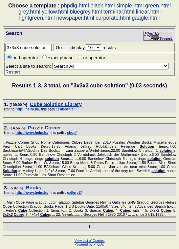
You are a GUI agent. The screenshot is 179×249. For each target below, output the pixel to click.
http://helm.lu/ (27, 109)
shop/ (71, 132)
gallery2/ (74, 192)
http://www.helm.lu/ (32, 132)
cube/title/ (66, 109)
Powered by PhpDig (89, 244)
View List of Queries (89, 241)
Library (56, 104)
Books (33, 187)
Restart (12, 72)
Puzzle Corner (44, 127)
